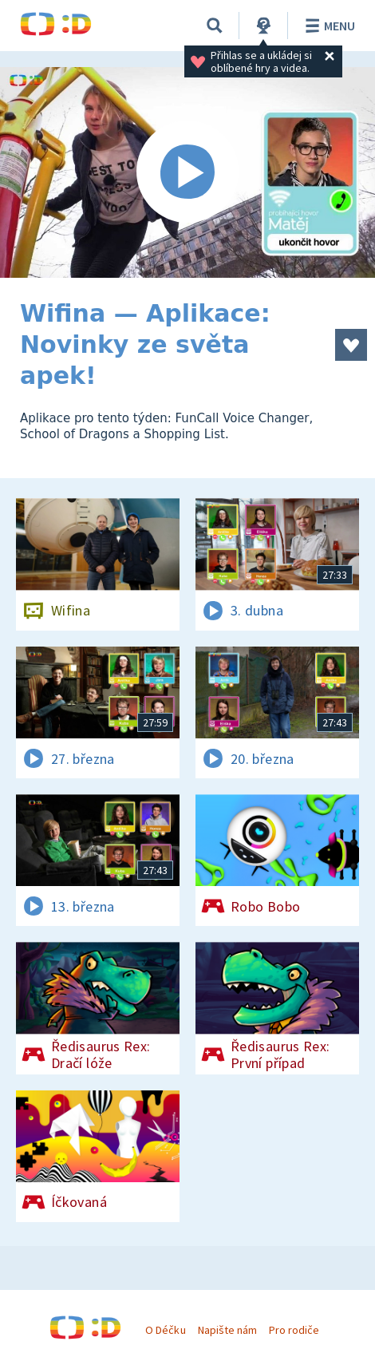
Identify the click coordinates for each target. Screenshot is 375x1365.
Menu (327, 26)
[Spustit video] (187, 172)
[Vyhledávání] (215, 25)
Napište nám (227, 1330)
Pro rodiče (294, 1330)
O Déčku (165, 1330)
